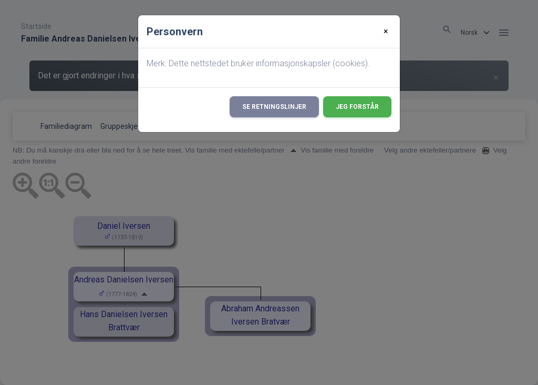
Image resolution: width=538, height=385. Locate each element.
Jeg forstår (357, 106)
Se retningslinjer (274, 106)
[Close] (385, 31)
